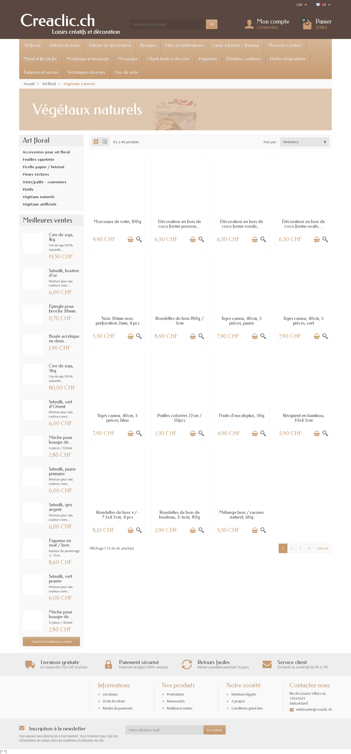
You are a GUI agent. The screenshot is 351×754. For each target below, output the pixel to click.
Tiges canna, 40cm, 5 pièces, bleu (117, 418)
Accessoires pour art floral (46, 152)
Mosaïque (128, 58)
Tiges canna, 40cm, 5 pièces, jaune (241, 321)
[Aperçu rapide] (139, 240)
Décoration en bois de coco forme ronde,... (241, 224)
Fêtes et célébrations (184, 45)
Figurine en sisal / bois (60, 543)
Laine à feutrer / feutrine (236, 45)
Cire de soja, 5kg (61, 368)
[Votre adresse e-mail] (164, 730)
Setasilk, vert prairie (60, 579)
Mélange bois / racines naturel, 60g (241, 515)
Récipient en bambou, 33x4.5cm (303, 418)
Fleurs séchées (36, 174)
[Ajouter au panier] (130, 240)
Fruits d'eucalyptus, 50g (241, 415)
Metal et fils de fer (40, 58)
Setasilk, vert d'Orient (60, 404)
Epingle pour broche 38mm (62, 309)
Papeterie (208, 58)
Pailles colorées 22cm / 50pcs (179, 418)
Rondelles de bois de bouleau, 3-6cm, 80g (179, 515)
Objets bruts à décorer (168, 58)
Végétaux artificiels (39, 204)
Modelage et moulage (87, 58)
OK (211, 24)
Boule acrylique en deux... (64, 339)
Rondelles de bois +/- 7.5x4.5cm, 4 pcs (117, 515)
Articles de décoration (110, 45)
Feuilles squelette (38, 159)
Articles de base (65, 45)
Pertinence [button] (291, 141)
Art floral (32, 45)
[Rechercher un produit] (168, 24)
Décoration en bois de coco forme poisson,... (179, 224)
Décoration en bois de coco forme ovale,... (303, 224)
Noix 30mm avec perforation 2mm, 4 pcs (117, 321)
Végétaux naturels (39, 196)
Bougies (148, 45)
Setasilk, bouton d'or (64, 273)
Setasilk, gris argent (60, 507)
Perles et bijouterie (287, 58)
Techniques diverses (86, 72)
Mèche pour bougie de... (60, 440)
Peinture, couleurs (243, 58)
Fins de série (126, 72)
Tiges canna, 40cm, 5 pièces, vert (303, 321)
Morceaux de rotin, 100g (117, 221)
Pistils (28, 189)
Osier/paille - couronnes (44, 181)
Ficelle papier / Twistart (43, 166)
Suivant (322, 548)
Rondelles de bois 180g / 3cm (179, 321)
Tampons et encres (41, 72)
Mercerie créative (285, 45)
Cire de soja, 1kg (61, 237)
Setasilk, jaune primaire (62, 471)
